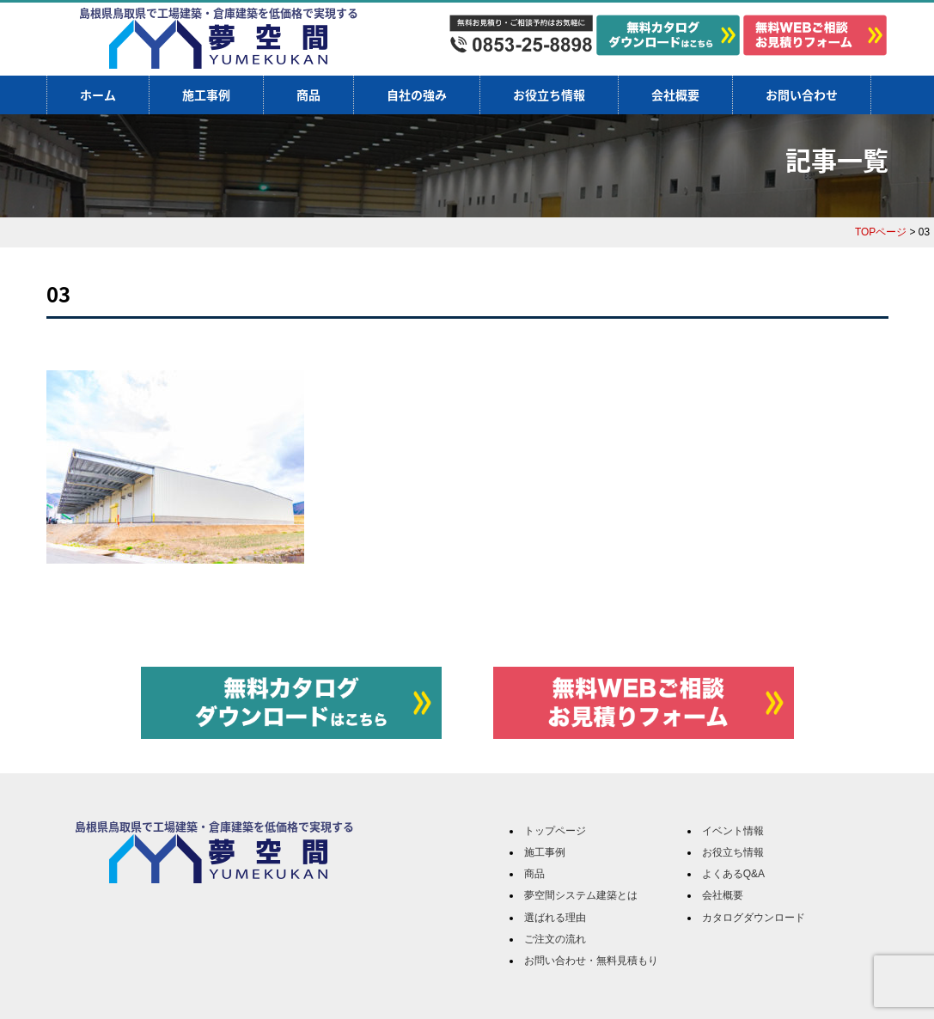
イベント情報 (733, 831)
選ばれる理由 (555, 918)
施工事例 (206, 94)
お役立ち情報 (549, 94)
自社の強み (417, 94)
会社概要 (675, 94)
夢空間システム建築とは (581, 895)
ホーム (98, 94)
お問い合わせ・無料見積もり (591, 961)
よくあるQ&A (733, 874)
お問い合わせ (802, 94)
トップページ (555, 831)
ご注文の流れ (555, 939)
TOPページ (881, 232)
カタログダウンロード (753, 918)
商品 (308, 94)
